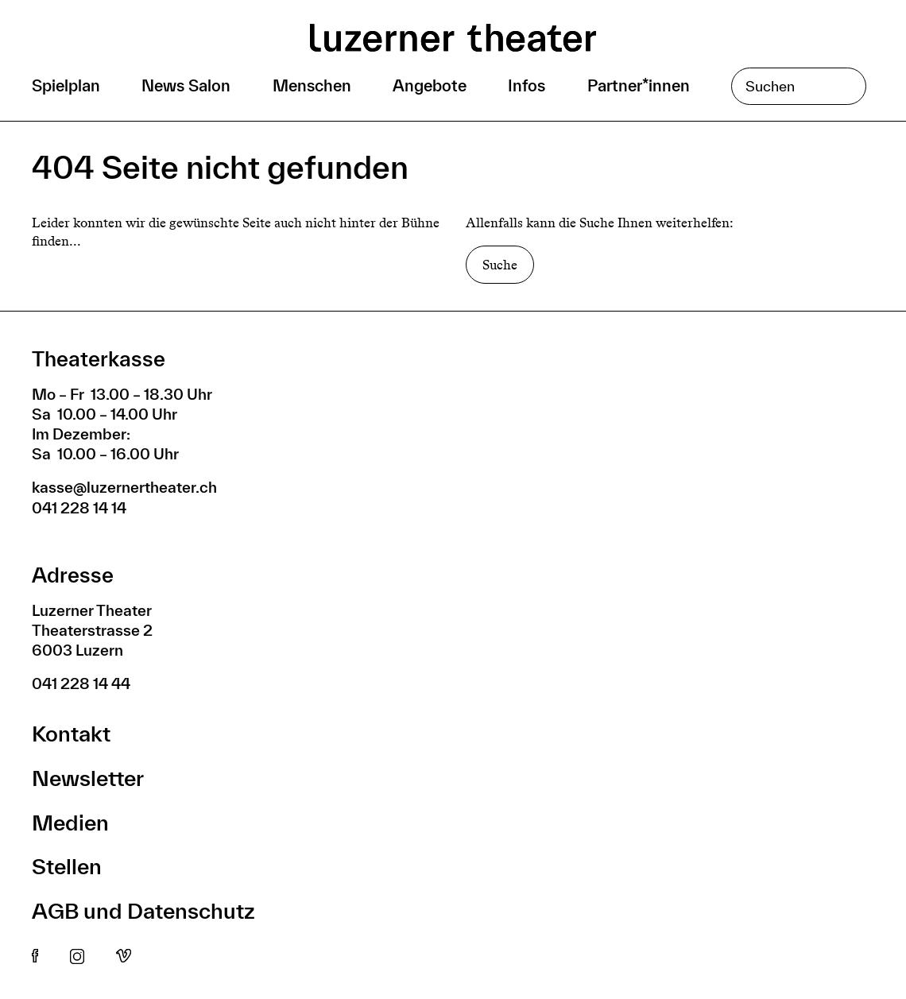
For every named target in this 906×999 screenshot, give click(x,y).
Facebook (35, 957)
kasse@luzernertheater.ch (124, 487)
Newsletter (88, 777)
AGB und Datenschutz (143, 910)
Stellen (67, 866)
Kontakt (71, 733)
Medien (70, 822)
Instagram (77, 957)
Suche (499, 264)
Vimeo (123, 957)
